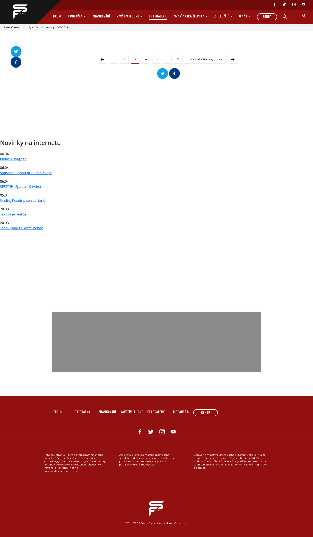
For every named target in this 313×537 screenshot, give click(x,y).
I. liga (29, 27)
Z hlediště (221, 16)
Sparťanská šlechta (189, 16)
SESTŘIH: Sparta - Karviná (20, 186)
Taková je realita (13, 214)
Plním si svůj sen (13, 159)
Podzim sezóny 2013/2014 (52, 27)
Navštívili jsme (128, 16)
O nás (243, 16)
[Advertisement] (129, 109)
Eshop (267, 17)
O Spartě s (181, 412)
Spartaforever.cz (13, 27)
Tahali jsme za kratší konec (21, 228)
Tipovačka (75, 16)
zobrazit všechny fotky (205, 59)
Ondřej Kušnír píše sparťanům (24, 200)
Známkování (101, 16)
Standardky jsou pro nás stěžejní (26, 172)
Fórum (56, 16)
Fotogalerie (158, 16)
